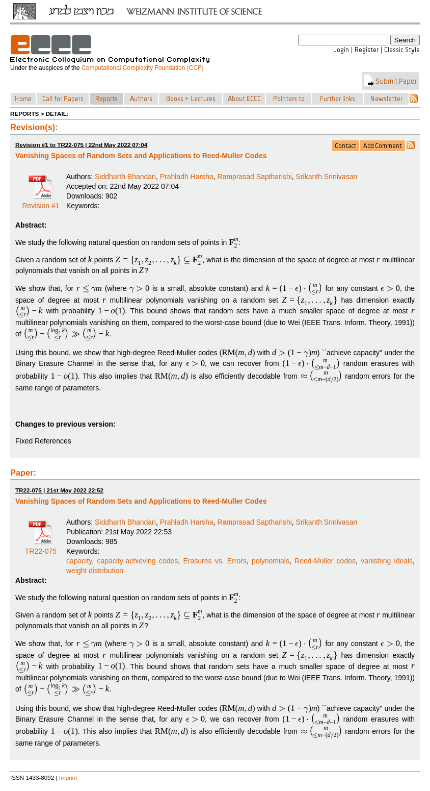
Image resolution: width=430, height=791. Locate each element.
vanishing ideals (387, 561)
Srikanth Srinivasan (327, 176)
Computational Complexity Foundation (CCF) (142, 67)
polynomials (270, 561)
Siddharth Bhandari (125, 176)
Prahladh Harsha (186, 176)
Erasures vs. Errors (215, 561)
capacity (79, 561)
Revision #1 (40, 202)
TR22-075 (41, 547)
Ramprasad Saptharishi (255, 176)
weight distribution (94, 570)
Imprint (68, 777)
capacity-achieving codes (137, 561)
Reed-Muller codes (325, 561)
